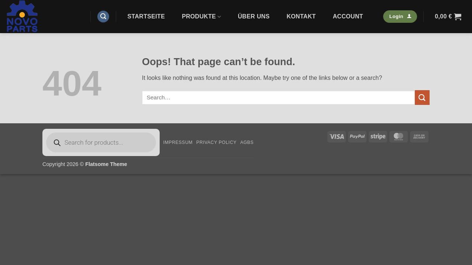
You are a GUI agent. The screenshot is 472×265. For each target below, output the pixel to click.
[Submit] (422, 97)
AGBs (246, 142)
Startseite (146, 16)
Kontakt (301, 16)
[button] (103, 17)
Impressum (178, 142)
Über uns (254, 16)
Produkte (201, 16)
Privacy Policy (216, 142)
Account (348, 16)
